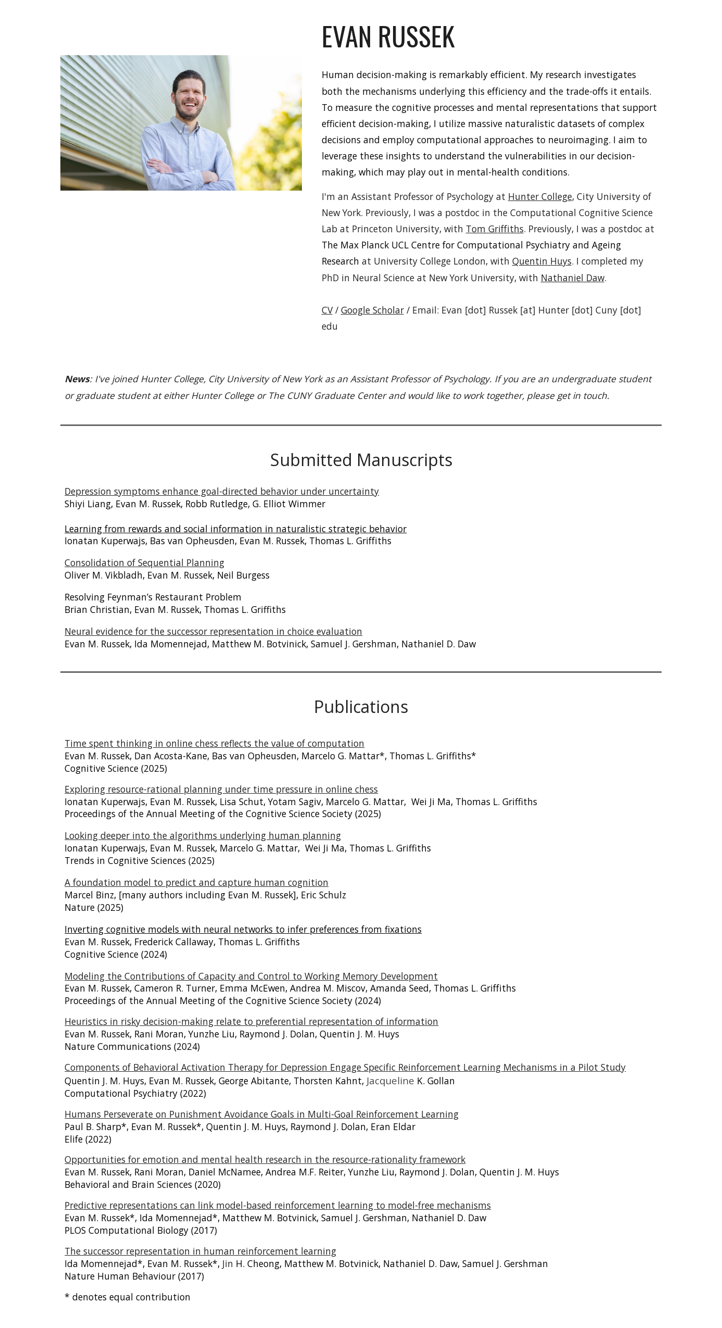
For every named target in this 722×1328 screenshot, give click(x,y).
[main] (490, 35)
